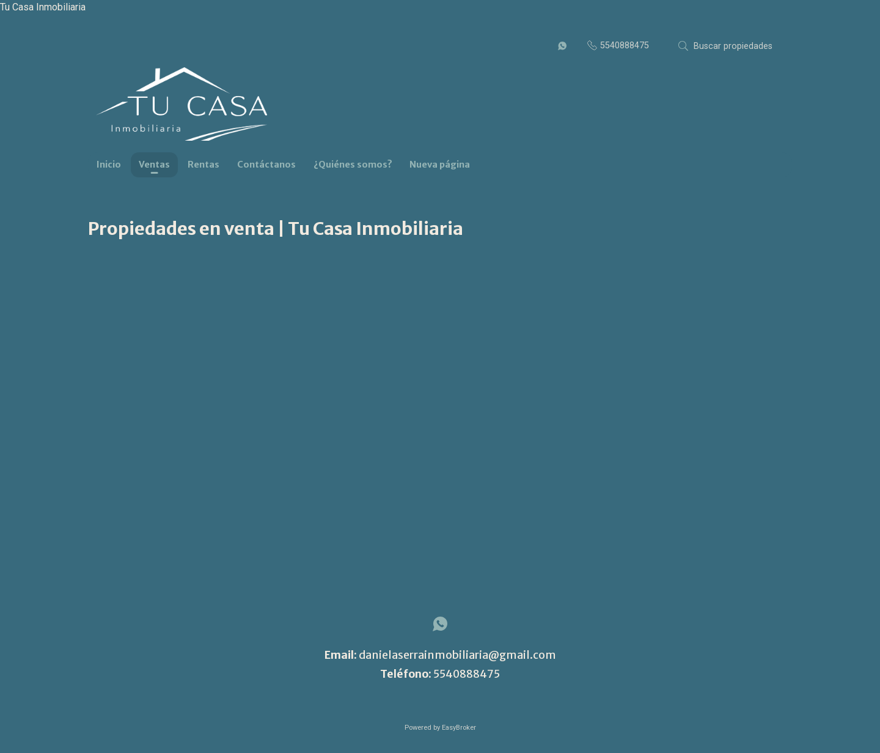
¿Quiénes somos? (353, 164)
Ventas (154, 164)
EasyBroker (459, 728)
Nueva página (439, 164)
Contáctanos (266, 164)
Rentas (203, 164)
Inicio (109, 164)
